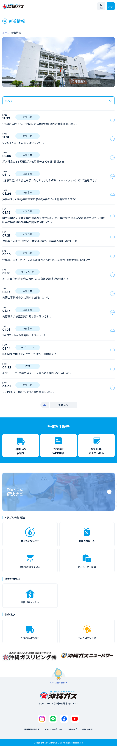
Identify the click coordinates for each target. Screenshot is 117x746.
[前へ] (44, 405)
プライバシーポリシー (53, 729)
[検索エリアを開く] (101, 6)
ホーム (5, 33)
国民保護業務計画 (31, 729)
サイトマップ (72, 729)
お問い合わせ (87, 729)
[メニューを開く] (111, 6)
